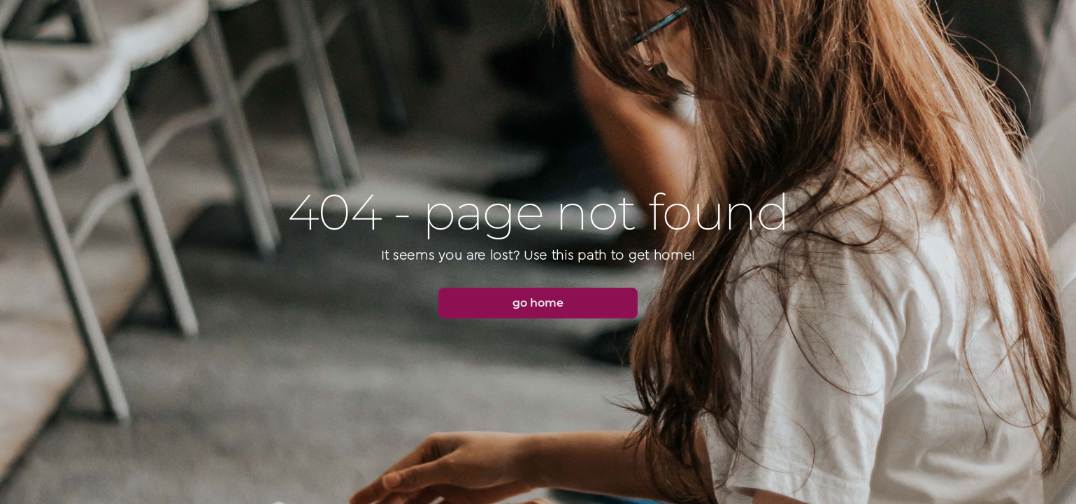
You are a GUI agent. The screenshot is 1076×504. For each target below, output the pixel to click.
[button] (538, 303)
